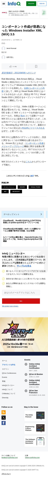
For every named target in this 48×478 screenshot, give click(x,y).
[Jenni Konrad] (3, 48)
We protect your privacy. (10, 306)
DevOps (22, 187)
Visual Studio (35, 187)
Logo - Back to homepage (14, 3)
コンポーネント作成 (34, 143)
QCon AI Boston (36, 374)
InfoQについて (7, 389)
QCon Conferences (9, 373)
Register (31, 3)
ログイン (5, 369)
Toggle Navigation (3, 3)
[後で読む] (36, 66)
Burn (22, 116)
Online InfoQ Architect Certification (34, 366)
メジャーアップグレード (13, 146)
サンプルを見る (24, 266)
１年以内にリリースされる (32, 128)
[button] (21, 301)
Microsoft (16, 191)
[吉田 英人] (3, 57)
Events (4, 377)
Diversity (5, 398)
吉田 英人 (10, 57)
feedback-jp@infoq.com (10, 457)
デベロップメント (9, 187)
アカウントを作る (8, 365)
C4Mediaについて (8, 394)
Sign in (42, 3)
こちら (29, 162)
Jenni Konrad (11, 48)
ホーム (4, 361)
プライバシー (6, 474)
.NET (32, 176)
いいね (15, 66)
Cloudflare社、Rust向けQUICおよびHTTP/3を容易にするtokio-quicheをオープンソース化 (22, 221)
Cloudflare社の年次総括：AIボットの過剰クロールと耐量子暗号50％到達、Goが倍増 (22, 230)
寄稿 (3, 381)
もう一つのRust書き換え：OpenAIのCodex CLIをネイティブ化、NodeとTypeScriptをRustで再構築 (22, 239)
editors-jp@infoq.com (32, 457)
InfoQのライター (8, 385)
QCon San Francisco (33, 392)
